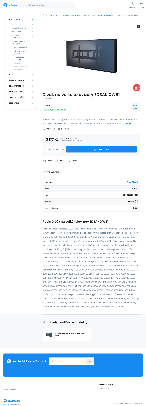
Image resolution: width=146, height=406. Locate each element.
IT (10, 74)
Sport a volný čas (17, 97)
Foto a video (16, 32)
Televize (17, 63)
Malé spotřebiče (16, 86)
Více (126, 123)
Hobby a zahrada (16, 80)
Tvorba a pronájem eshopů (121, 403)
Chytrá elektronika (18, 28)
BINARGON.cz (138, 403)
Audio (13, 24)
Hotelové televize (20, 47)
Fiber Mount (136, 107)
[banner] (10, 5)
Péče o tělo (14, 103)
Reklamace (104, 388)
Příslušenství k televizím (103, 15)
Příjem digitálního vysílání (20, 52)
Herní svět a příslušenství (16, 36)
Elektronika (53, 15)
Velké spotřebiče (16, 92)
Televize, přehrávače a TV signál (75, 15)
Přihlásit (89, 361)
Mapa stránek (15, 404)
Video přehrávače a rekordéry (21, 68)
